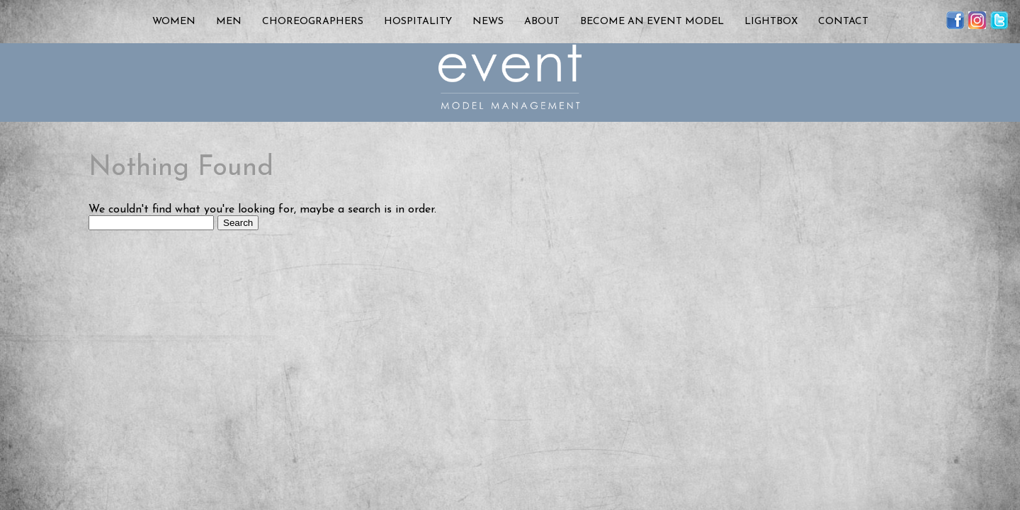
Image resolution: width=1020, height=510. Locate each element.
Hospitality (418, 21)
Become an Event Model (652, 21)
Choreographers (312, 21)
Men (229, 21)
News (488, 21)
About (542, 21)
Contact (843, 21)
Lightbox (771, 21)
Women (174, 21)
